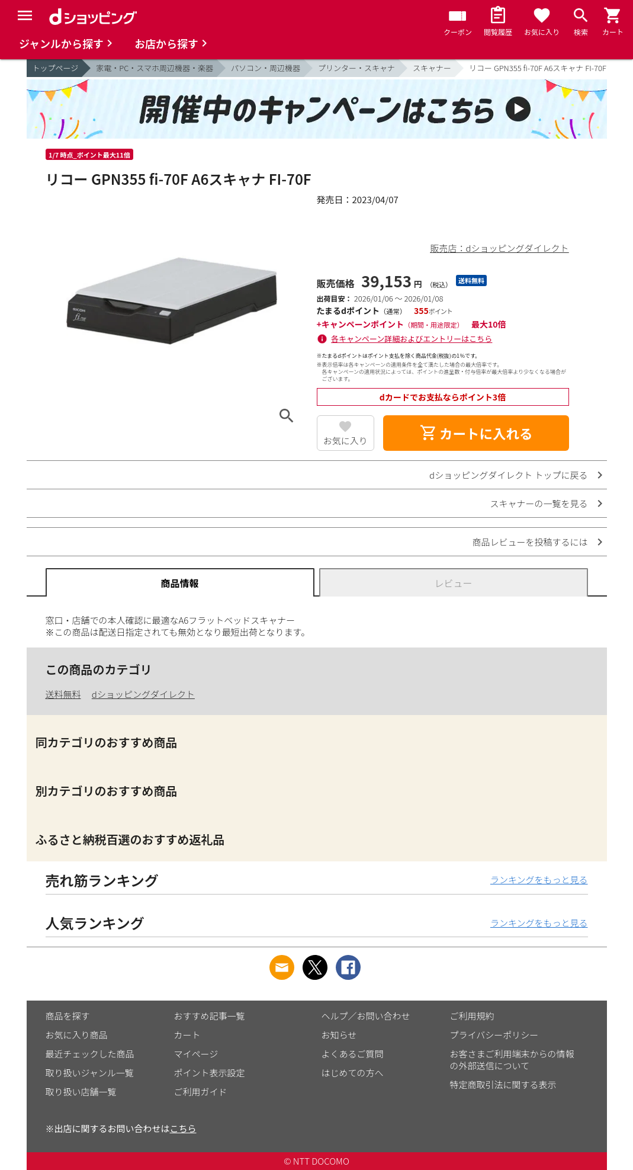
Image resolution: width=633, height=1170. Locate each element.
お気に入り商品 (77, 1034)
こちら (183, 1128)
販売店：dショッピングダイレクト (499, 248)
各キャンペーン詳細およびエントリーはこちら (411, 338)
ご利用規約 (472, 1015)
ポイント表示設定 (209, 1072)
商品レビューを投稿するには (529, 541)
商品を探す (68, 1015)
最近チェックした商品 (90, 1053)
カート (187, 1034)
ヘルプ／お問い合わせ (366, 1015)
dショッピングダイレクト (143, 694)
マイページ (196, 1053)
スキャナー (432, 67)
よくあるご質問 (353, 1053)
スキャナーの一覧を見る (538, 503)
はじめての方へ (353, 1072)
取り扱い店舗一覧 (81, 1091)
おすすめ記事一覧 (209, 1015)
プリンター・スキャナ (356, 67)
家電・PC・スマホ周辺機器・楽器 (154, 67)
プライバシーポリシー (494, 1034)
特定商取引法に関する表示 (503, 1084)
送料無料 (63, 694)
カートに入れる (476, 433)
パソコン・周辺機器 (265, 67)
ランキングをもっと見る (539, 879)
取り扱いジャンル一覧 (90, 1072)
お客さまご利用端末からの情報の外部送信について (512, 1059)
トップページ (56, 67)
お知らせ (339, 1034)
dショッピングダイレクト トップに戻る (508, 474)
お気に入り (345, 440)
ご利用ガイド (200, 1091)
